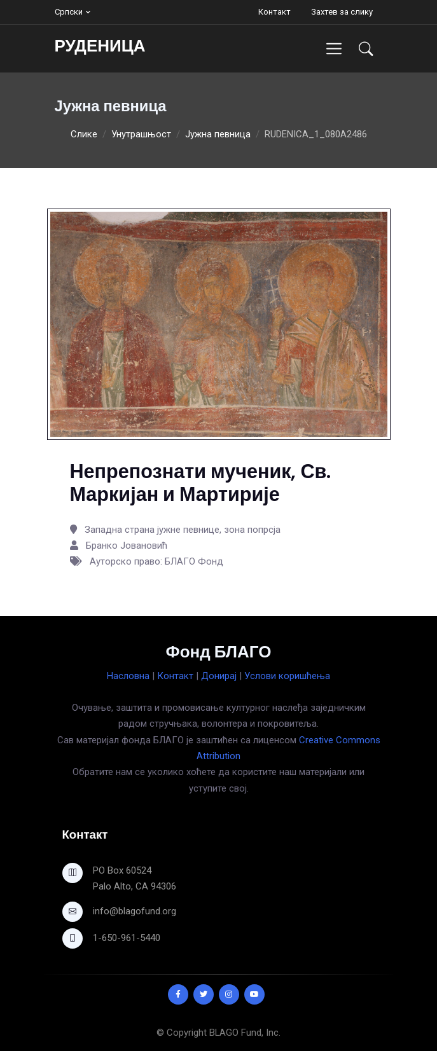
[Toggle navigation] (333, 48)
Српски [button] (69, 12)
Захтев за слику (342, 12)
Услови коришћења (287, 676)
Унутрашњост (141, 134)
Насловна (128, 676)
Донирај (219, 676)
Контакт (274, 12)
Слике (84, 134)
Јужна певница (218, 134)
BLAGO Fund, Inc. (245, 1032)
